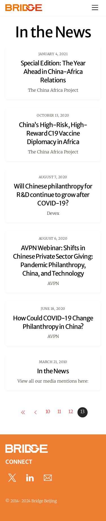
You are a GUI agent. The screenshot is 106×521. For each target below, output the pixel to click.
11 (59, 412)
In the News (53, 371)
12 (70, 412)
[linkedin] (31, 478)
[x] (13, 478)
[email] (49, 478)
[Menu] (95, 7)
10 (48, 412)
